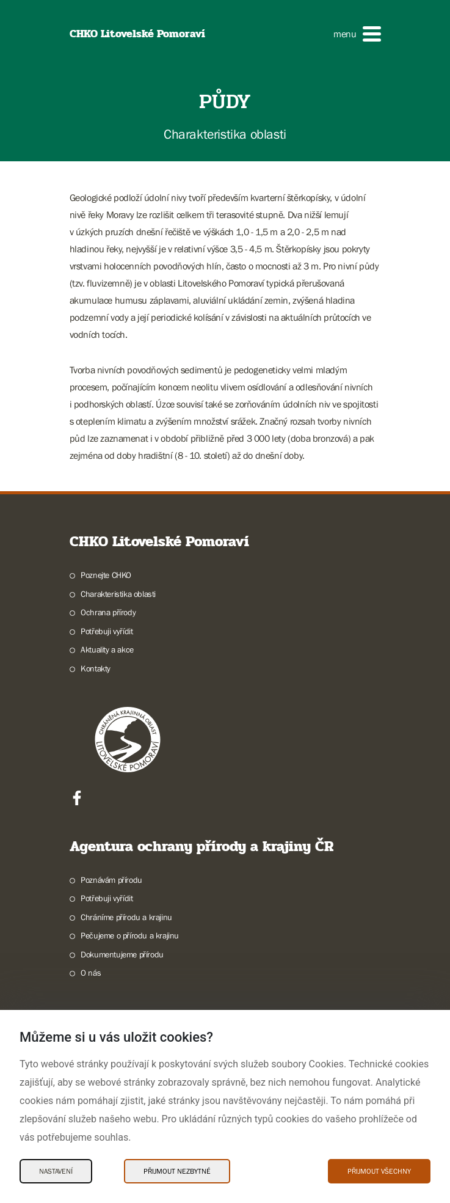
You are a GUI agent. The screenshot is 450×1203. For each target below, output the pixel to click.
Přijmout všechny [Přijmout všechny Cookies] (379, 1171)
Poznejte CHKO (106, 575)
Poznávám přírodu (111, 880)
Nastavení (56, 1171)
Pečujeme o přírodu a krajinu (130, 935)
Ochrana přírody (108, 612)
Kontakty (96, 668)
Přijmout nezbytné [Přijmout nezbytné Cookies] (177, 1171)
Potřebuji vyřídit (106, 631)
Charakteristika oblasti (118, 594)
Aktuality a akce (107, 649)
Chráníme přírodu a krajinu (126, 917)
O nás (91, 973)
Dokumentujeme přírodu (122, 954)
